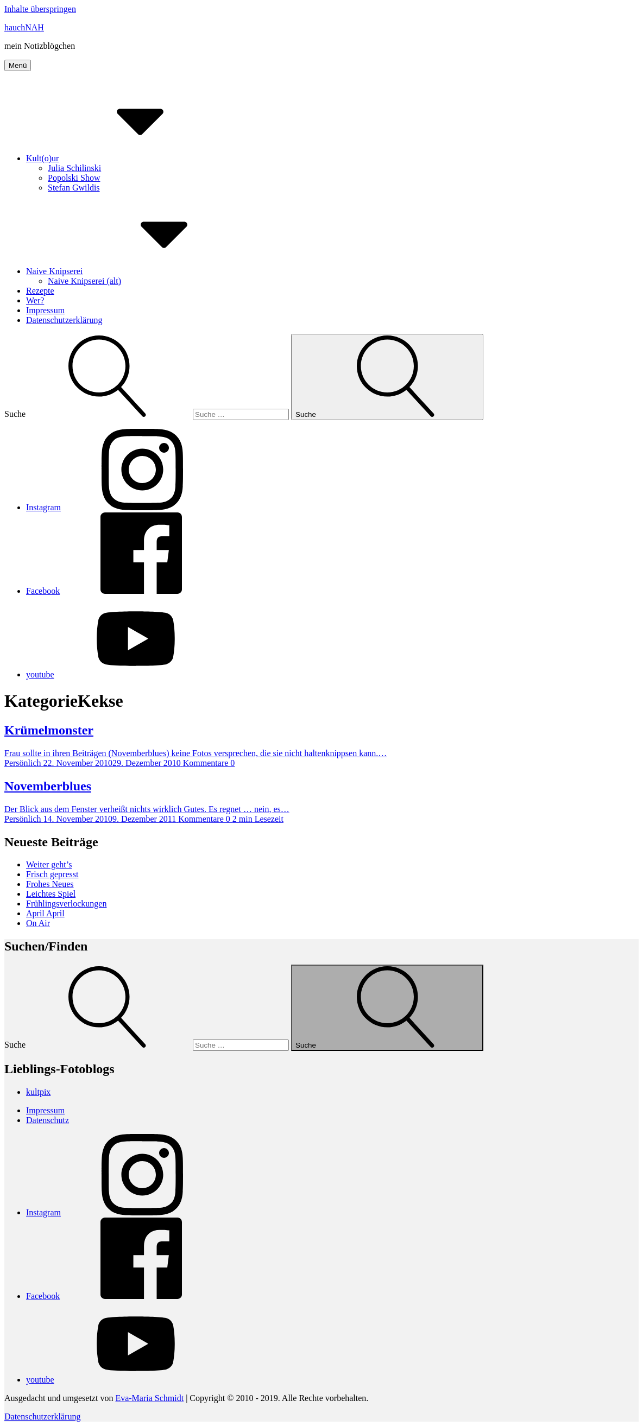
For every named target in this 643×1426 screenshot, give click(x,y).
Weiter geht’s (49, 864)
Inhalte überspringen (40, 9)
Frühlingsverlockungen (66, 903)
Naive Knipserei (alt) (84, 281)
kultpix (38, 1092)
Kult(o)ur (124, 158)
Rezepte (40, 290)
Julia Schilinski (74, 168)
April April (45, 913)
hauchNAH (24, 27)
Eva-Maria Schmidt (149, 1398)
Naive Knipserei (135, 271)
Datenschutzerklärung (64, 320)
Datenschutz (47, 1120)
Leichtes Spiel (50, 893)
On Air (38, 923)
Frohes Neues (50, 884)
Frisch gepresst (52, 874)
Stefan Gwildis (74, 187)
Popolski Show (74, 177)
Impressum (45, 310)
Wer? (35, 300)
